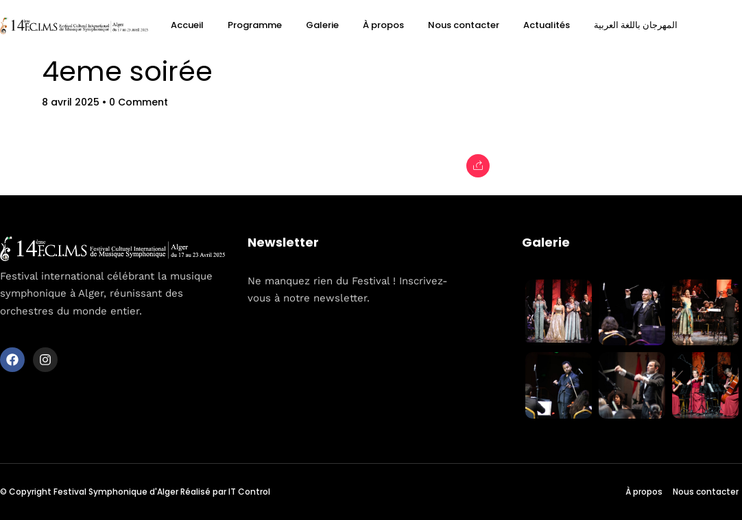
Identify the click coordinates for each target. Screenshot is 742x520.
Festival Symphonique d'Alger (115, 491)
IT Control (249, 491)
